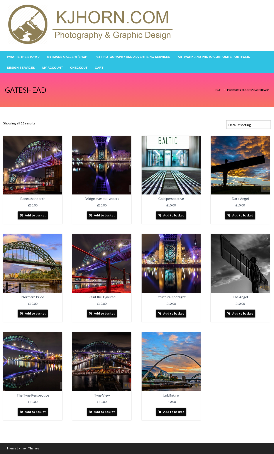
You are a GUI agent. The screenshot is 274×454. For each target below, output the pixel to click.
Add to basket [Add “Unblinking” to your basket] (173, 412)
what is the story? (23, 57)
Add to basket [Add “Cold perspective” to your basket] (173, 215)
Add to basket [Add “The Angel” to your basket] (242, 313)
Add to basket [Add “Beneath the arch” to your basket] (35, 215)
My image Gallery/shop (67, 57)
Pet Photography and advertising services (132, 57)
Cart (99, 67)
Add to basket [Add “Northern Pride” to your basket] (35, 313)
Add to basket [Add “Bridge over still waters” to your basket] (104, 215)
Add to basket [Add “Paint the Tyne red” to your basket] (104, 313)
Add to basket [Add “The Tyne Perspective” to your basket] (35, 412)
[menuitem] (23, 56)
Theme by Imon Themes (23, 448)
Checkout (78, 67)
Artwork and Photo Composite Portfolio (214, 57)
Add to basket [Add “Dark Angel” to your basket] (242, 215)
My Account (52, 67)
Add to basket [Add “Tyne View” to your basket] (104, 412)
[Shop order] (248, 124)
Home (217, 90)
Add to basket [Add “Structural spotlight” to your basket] (173, 313)
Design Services (21, 67)
